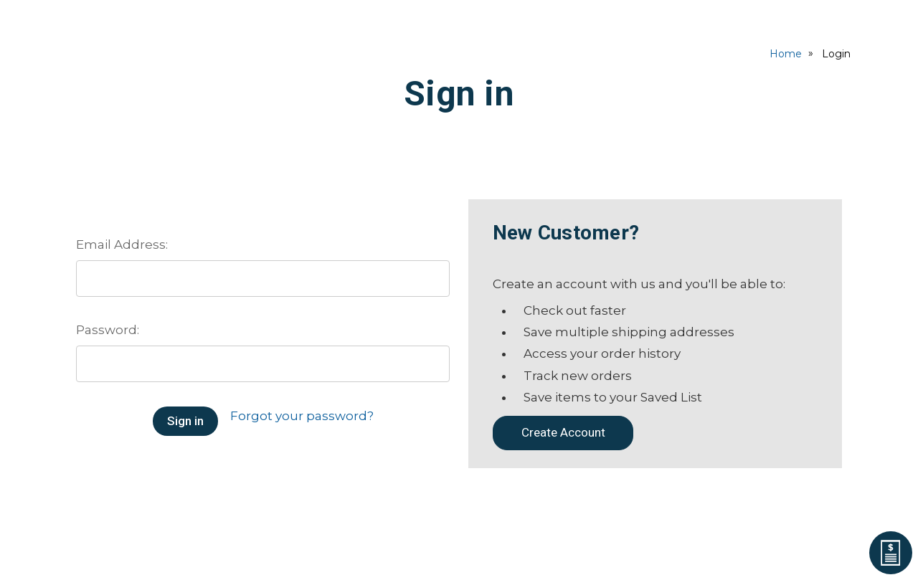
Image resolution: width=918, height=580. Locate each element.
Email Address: (122, 244)
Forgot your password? (302, 416)
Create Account (563, 432)
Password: (107, 330)
